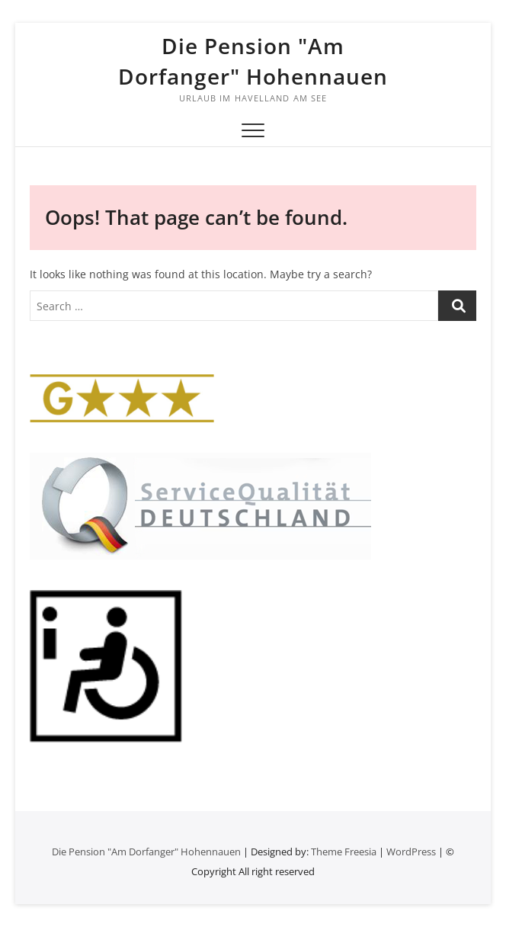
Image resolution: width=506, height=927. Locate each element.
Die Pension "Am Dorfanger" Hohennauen (253, 61)
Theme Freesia (343, 851)
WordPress (411, 851)
